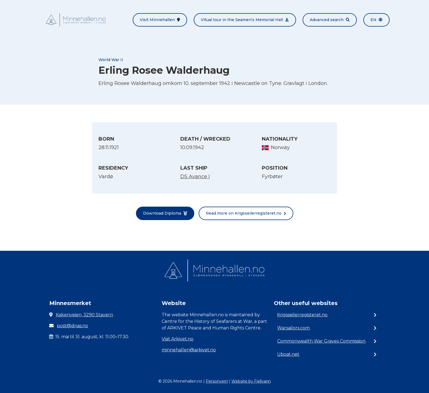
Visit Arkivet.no (177, 338)
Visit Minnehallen (160, 19)
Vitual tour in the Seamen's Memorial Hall (245, 19)
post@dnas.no (72, 325)
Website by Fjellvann (251, 381)
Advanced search (330, 19)
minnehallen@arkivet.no (189, 349)
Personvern (217, 381)
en (376, 19)
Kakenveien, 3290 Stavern (84, 314)
